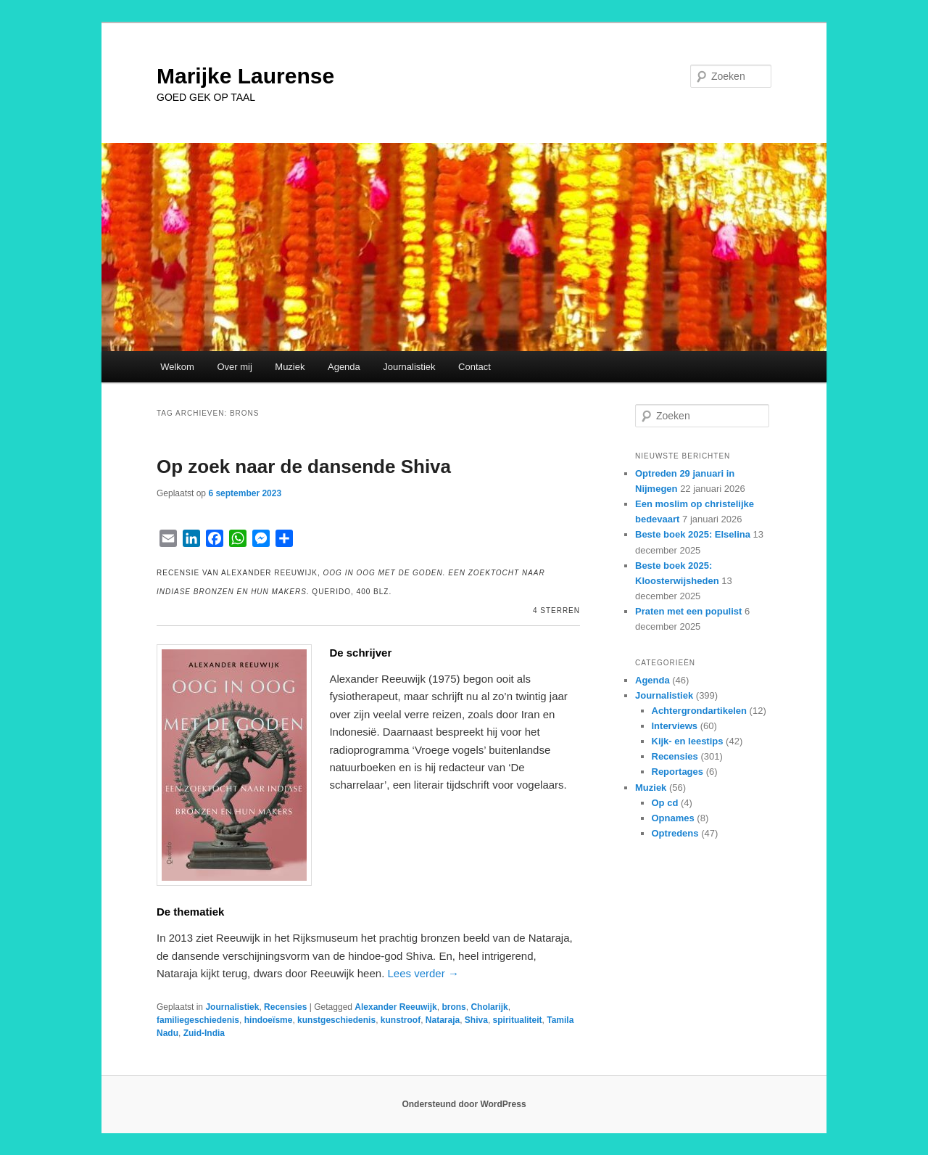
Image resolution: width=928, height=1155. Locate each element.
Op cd (665, 802)
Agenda (344, 366)
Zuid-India (204, 1033)
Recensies (285, 1007)
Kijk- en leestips (688, 741)
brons (453, 1007)
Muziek (289, 366)
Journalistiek (409, 366)
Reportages (678, 771)
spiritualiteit (517, 1020)
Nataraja (443, 1020)
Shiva (476, 1020)
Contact (474, 366)
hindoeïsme (268, 1020)
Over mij (234, 366)
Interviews (675, 725)
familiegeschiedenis (198, 1020)
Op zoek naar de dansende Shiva (304, 466)
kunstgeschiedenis (336, 1020)
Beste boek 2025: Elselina (692, 534)
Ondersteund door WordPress (464, 1104)
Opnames (673, 818)
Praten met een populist (688, 611)
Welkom (177, 366)
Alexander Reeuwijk (395, 1007)
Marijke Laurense (245, 76)
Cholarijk (489, 1007)
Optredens (675, 833)
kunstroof (400, 1020)
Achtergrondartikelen (699, 710)
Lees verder (423, 973)
